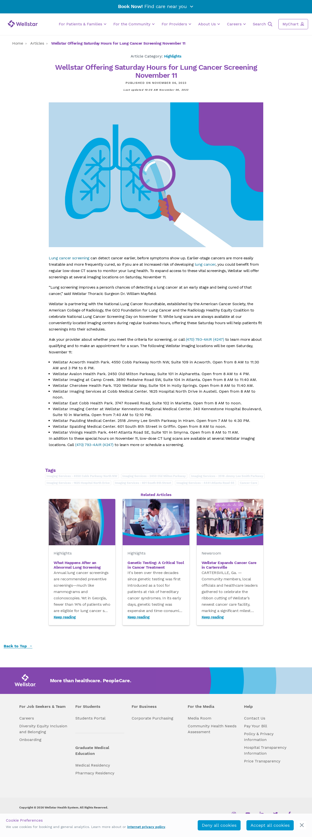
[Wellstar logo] (23, 23)
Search (262, 24)
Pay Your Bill (255, 726)
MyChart (293, 23)
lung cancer (205, 264)
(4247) (218, 339)
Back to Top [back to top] (18, 646)
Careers (236, 24)
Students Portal (90, 718)
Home (17, 43)
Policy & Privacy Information (258, 736)
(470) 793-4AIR (199, 339)
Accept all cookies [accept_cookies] (270, 825)
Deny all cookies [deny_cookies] (219, 825)
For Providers (176, 24)
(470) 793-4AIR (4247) (94, 444)
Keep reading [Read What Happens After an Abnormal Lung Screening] (65, 617)
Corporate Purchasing (152, 718)
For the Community (134, 24)
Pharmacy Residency (94, 773)
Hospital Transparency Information (265, 750)
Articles (37, 43)
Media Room (199, 718)
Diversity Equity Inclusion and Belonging (43, 729)
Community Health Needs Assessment (212, 729)
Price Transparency (262, 761)
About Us (209, 24)
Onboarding (30, 739)
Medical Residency (92, 765)
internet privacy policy (146, 827)
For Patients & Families (82, 24)
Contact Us (254, 718)
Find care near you (156, 6)
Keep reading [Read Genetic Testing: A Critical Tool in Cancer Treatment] (138, 617)
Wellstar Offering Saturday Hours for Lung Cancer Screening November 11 (118, 43)
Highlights (172, 56)
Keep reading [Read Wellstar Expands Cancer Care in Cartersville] (213, 617)
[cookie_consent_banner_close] (302, 825)
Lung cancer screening (69, 258)
